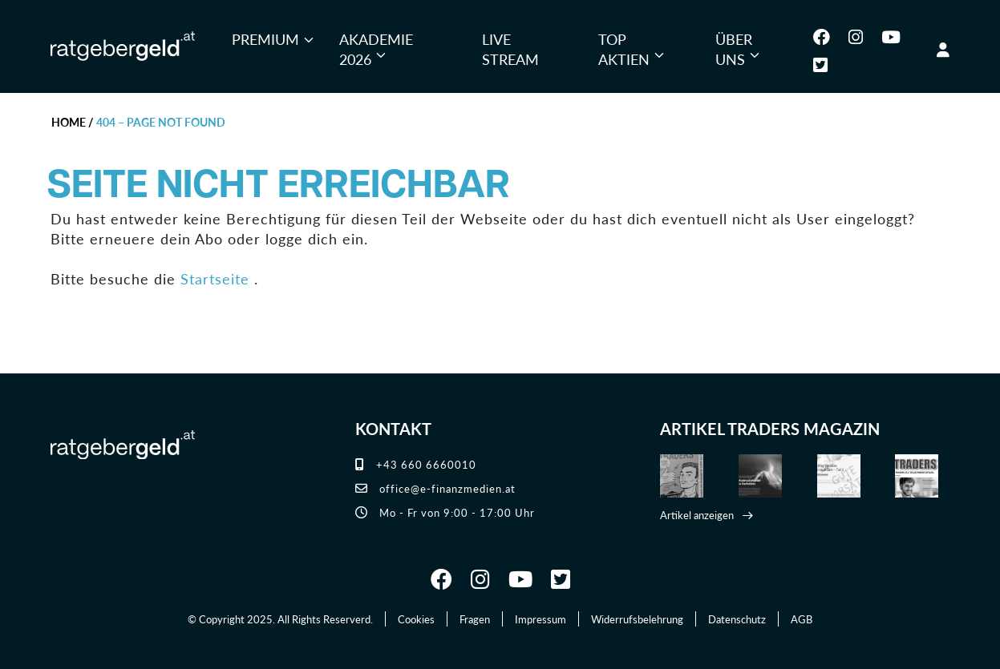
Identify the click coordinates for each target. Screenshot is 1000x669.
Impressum (540, 619)
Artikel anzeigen (697, 514)
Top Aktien (624, 49)
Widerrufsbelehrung (637, 619)
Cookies (416, 619)
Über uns (733, 49)
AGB (801, 619)
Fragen (475, 619)
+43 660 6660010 (415, 464)
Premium (265, 39)
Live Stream (510, 49)
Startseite (214, 278)
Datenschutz (737, 619)
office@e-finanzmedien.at (435, 488)
